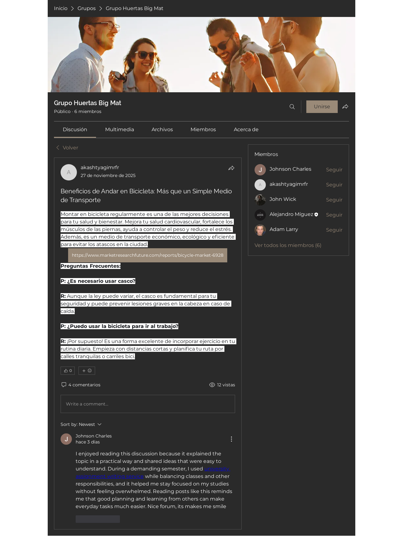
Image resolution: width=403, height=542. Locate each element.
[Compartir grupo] (345, 106)
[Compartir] (231, 168)
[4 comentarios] (80, 385)
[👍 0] (68, 371)
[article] (148, 343)
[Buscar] (292, 106)
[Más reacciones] (86, 371)
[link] (75, 129)
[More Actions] (231, 439)
